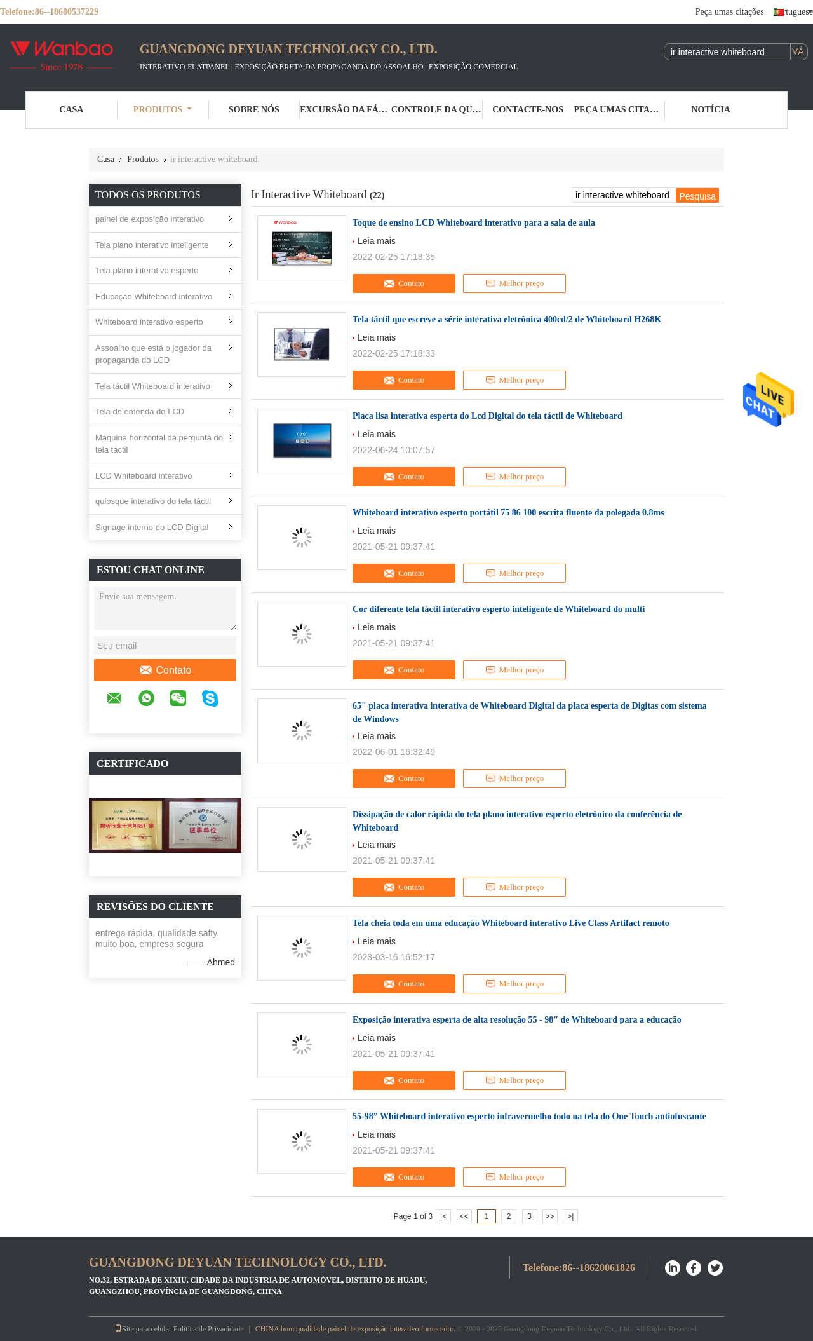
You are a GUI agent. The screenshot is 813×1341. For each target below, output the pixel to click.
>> (550, 1216)
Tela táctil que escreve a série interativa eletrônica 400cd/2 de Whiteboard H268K (507, 319)
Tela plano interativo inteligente (152, 245)
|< (443, 1216)
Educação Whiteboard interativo (153, 296)
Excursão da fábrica (345, 109)
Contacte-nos (527, 109)
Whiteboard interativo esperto (149, 322)
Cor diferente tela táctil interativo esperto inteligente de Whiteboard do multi (499, 609)
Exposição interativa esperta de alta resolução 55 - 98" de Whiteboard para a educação (517, 1019)
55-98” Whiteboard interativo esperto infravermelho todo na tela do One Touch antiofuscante (529, 1116)
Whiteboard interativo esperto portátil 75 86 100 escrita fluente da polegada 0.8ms (508, 512)
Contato (164, 670)
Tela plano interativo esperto (147, 270)
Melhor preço (514, 283)
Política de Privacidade (208, 1328)
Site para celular (142, 1328)
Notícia (710, 109)
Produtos (162, 109)
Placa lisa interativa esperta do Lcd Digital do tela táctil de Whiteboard (487, 416)
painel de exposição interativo (149, 219)
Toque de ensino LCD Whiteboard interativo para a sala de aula (474, 223)
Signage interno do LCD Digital (152, 527)
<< (463, 1216)
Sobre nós (254, 109)
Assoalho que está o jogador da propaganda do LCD (153, 354)
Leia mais (377, 241)
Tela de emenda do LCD (139, 411)
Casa (71, 109)
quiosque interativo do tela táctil (153, 501)
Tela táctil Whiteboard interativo (152, 386)
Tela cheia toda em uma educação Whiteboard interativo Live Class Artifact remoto (511, 923)
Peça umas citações (729, 12)
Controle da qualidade (437, 109)
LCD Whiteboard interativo (143, 475)
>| (570, 1216)
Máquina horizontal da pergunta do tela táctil (159, 444)
